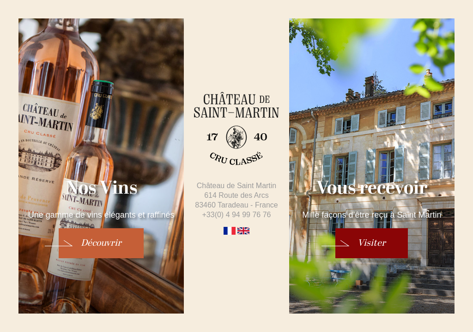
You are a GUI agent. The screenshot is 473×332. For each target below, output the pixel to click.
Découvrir (101, 243)
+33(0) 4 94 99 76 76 (236, 215)
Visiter (372, 243)
